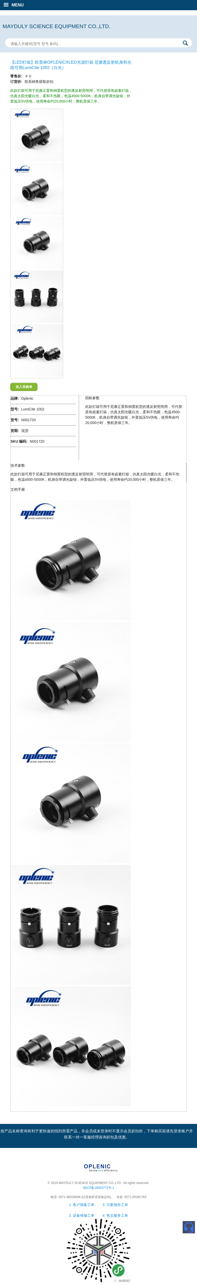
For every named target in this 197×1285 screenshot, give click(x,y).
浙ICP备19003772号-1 (98, 1188)
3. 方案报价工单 (115, 1205)
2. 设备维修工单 (82, 1215)
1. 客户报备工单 (82, 1205)
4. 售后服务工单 (115, 1215)
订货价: (16, 82)
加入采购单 (24, 387)
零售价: (16, 76)
